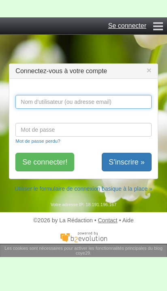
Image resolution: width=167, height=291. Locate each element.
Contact (108, 220)
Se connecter (127, 25)
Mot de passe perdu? (37, 140)
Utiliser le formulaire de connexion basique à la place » (83, 189)
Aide (128, 220)
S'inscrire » (126, 162)
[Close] (148, 70)
